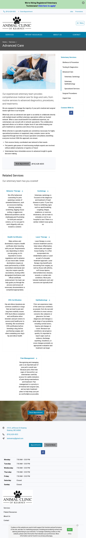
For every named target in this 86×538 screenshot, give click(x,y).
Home (4, 42)
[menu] (80, 23)
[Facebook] (71, 113)
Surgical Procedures (70, 93)
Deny (69, 534)
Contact (77, 35)
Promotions (79, 11)
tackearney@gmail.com (15, 438)
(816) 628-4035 (38, 164)
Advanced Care (68, 72)
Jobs (71, 11)
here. (51, 536)
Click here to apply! (47, 6)
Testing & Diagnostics (70, 67)
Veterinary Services (68, 57)
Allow (69, 529)
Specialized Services (72, 89)
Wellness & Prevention (71, 62)
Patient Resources (33, 35)
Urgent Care (67, 98)
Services (9, 35)
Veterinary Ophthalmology (69, 82)
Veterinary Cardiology (72, 77)
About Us (57, 35)
